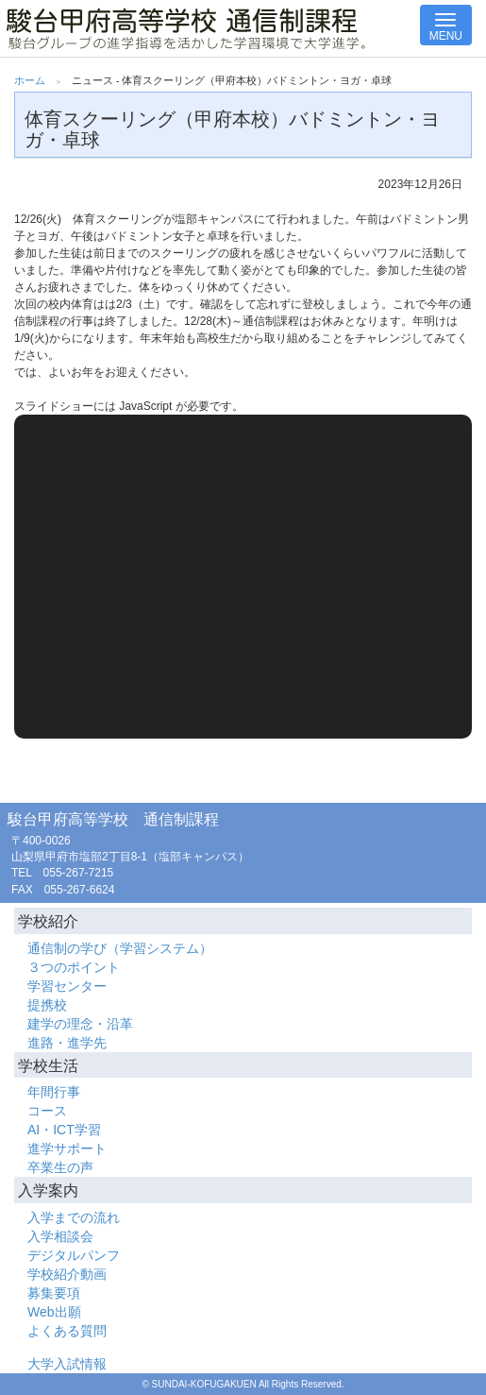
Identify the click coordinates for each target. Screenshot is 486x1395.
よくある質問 (67, 1330)
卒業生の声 (60, 1167)
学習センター (67, 986)
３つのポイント (73, 967)
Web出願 (54, 1311)
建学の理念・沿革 (80, 1023)
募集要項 (53, 1293)
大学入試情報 (67, 1363)
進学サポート (67, 1148)
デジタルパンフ (73, 1255)
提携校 (47, 1004)
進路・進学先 (67, 1042)
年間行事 (53, 1091)
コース (47, 1110)
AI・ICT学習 (64, 1129)
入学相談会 (60, 1236)
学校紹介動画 (67, 1274)
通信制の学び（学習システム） (119, 948)
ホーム (29, 80)
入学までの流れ (73, 1217)
